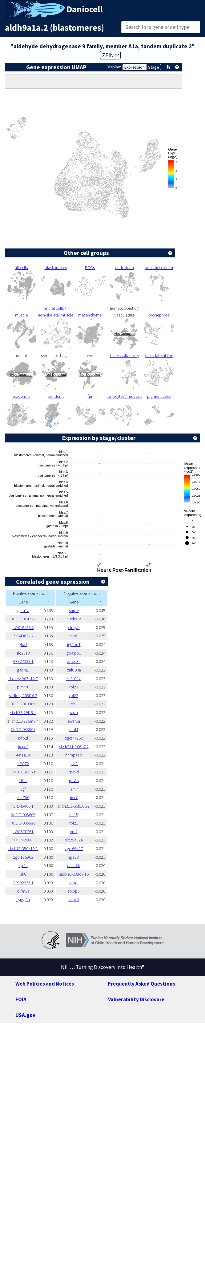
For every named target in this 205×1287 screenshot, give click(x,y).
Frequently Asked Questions (141, 983)
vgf (23, 789)
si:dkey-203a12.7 (23, 678)
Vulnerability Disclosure (136, 999)
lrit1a (23, 780)
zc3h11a (73, 678)
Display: (114, 67)
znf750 (23, 797)
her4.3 (23, 746)
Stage (153, 67)
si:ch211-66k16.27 (74, 806)
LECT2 (23, 763)
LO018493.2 (23, 627)
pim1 (73, 883)
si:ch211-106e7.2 (74, 746)
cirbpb (74, 627)
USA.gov (25, 1015)
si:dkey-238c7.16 (74, 874)
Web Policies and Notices (44, 983)
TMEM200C (23, 840)
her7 (74, 797)
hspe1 (73, 636)
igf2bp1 (74, 644)
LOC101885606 (23, 772)
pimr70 (23, 687)
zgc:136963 (23, 857)
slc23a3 (23, 653)
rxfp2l (23, 738)
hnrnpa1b (73, 755)
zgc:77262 (74, 738)
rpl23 (73, 687)
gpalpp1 (73, 653)
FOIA (20, 999)
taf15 (73, 814)
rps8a (74, 780)
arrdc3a (74, 661)
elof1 (73, 729)
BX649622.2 (23, 636)
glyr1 (74, 763)
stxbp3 (74, 891)
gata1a (23, 610)
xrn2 (74, 831)
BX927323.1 (23, 661)
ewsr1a (73, 721)
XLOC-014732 (23, 619)
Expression (134, 67)
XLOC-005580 (23, 823)
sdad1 (73, 899)
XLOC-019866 (23, 704)
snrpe (74, 610)
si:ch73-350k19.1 (23, 848)
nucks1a (73, 619)
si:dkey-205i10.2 (23, 695)
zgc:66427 (74, 848)
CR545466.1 (23, 806)
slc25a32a (74, 840)
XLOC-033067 (23, 729)
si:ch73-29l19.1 (23, 712)
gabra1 (23, 670)
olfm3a (23, 891)
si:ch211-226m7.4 (23, 721)
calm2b (73, 865)
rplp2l (74, 772)
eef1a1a (23, 755)
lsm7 (74, 789)
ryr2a (23, 865)
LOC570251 (23, 831)
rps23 (74, 857)
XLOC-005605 (23, 814)
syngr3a (23, 899)
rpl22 (73, 695)
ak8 (23, 874)
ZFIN (110, 55)
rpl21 (73, 823)
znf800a (74, 670)
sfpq (74, 712)
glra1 (23, 644)
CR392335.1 (23, 883)
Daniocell (84, 9)
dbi (74, 704)
